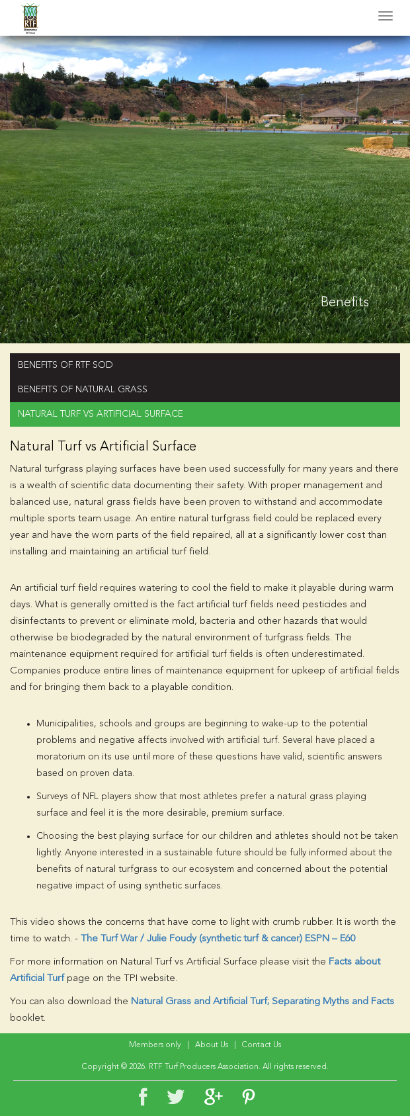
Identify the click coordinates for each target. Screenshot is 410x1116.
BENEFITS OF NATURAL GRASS (82, 389)
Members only (155, 1045)
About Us (211, 1045)
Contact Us (261, 1045)
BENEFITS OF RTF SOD (65, 365)
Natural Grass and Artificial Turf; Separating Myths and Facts (262, 1002)
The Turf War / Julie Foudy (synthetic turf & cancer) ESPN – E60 (218, 939)
